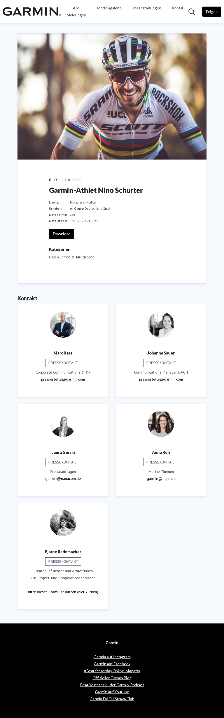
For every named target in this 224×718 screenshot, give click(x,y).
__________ (63, 584)
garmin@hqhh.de (161, 478)
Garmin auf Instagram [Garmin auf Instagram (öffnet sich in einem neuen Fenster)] (112, 656)
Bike (52, 257)
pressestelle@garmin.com (63, 379)
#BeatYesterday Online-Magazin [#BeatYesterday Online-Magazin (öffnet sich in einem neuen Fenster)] (112, 670)
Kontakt (179, 7)
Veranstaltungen (146, 7)
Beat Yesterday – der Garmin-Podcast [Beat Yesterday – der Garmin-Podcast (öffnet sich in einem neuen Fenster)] (112, 684)
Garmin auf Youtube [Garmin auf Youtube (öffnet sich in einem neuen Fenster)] (112, 691)
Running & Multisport (75, 257)
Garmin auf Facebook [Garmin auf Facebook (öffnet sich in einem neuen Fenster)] (112, 663)
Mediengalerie (109, 7)
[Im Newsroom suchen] (191, 11)
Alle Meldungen (76, 11)
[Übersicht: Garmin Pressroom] (32, 11)
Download (61, 233)
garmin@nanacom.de (63, 478)
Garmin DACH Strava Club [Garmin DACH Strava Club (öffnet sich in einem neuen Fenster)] (112, 698)
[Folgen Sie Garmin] (211, 12)
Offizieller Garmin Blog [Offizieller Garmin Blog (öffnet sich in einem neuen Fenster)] (112, 677)
